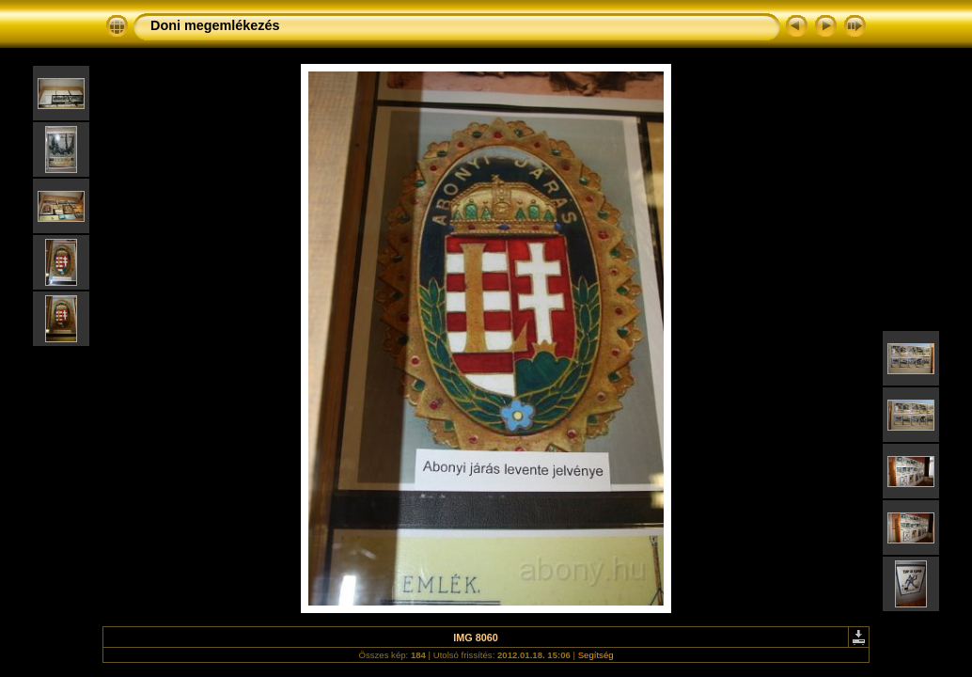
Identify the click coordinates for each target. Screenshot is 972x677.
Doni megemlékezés (215, 25)
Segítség (596, 655)
